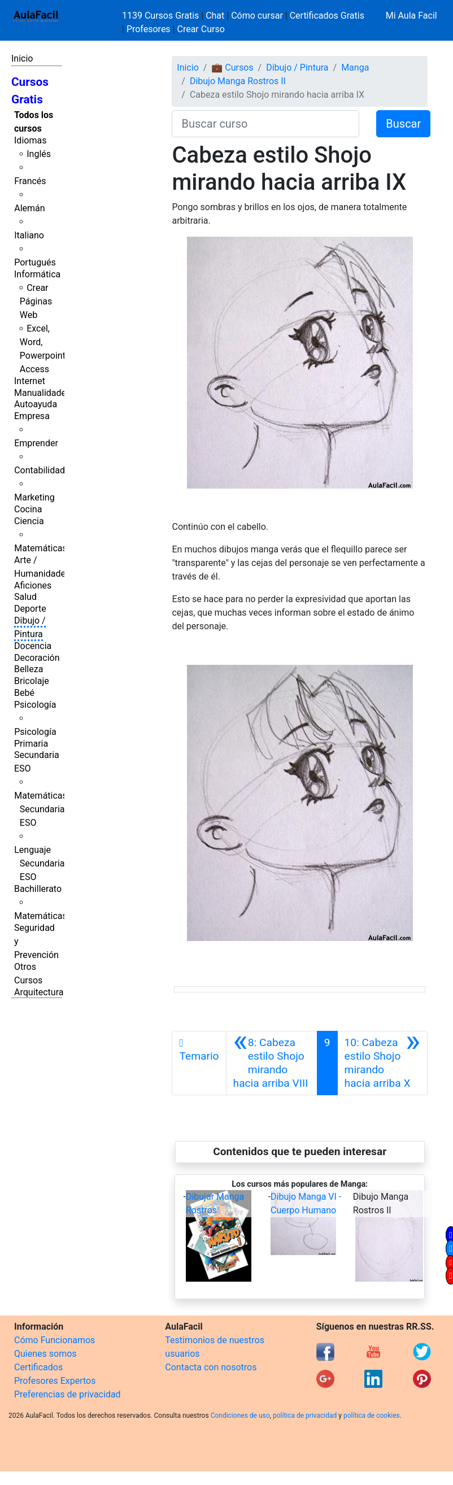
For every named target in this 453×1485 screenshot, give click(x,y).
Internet (29, 381)
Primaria (31, 743)
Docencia (32, 646)
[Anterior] (271, 1063)
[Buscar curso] (265, 123)
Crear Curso (200, 29)
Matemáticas (40, 548)
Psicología (35, 704)
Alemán (29, 208)
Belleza (28, 669)
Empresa (32, 416)
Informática (37, 274)
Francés (30, 181)
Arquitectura (38, 992)
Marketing (34, 497)
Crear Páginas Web (36, 301)
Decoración (37, 657)
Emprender (36, 443)
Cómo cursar (257, 15)
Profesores (149, 29)
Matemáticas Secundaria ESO (40, 809)
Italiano (29, 235)
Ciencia (29, 521)
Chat (215, 15)
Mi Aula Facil (411, 15)
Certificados (38, 1367)
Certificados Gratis (327, 15)
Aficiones (32, 585)
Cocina (28, 509)
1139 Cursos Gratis (161, 15)
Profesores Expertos (54, 1380)
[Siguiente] (382, 1063)
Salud (25, 596)
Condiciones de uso (240, 1415)
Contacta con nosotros (210, 1367)
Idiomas (30, 140)
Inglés (39, 154)
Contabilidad (39, 470)
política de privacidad (305, 1415)
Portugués (35, 262)
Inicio (22, 58)
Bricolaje (31, 681)
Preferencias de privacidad (67, 1394)
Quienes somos (45, 1353)
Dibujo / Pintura (297, 67)
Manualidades (42, 392)
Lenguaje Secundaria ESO (39, 863)
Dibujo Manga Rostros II (238, 81)
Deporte (30, 608)
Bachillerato (38, 888)
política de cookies (371, 1415)
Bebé (24, 692)
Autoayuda (35, 404)
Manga (355, 67)
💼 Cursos (232, 67)
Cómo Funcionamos (54, 1340)
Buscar (403, 123)
